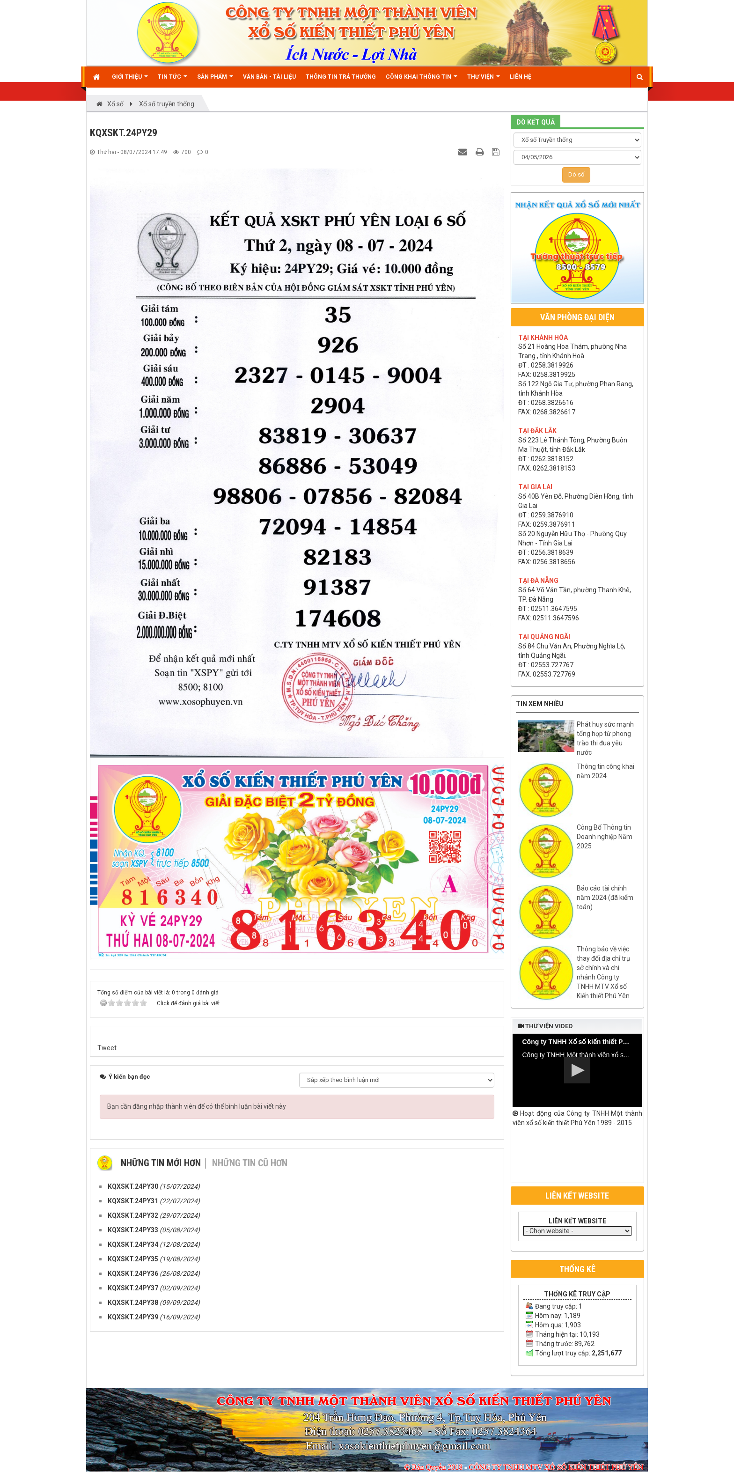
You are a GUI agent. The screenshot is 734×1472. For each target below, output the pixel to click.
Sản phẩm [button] (215, 80)
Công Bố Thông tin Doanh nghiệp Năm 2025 (604, 837)
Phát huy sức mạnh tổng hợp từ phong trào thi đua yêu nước (605, 738)
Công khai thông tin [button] (421, 80)
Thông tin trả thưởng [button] (341, 77)
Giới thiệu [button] (130, 80)
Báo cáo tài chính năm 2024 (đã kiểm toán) (605, 897)
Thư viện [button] (483, 80)
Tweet (107, 1048)
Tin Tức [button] (172, 80)
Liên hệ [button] (520, 77)
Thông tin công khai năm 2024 (605, 771)
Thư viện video (545, 1026)
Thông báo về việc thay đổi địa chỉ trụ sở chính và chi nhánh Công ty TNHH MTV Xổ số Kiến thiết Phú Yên (603, 972)
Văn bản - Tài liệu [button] (269, 77)
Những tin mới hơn (161, 1163)
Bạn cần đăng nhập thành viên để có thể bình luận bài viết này (196, 1106)
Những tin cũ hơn (249, 1163)
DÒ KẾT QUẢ (535, 122)
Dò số (576, 174)
